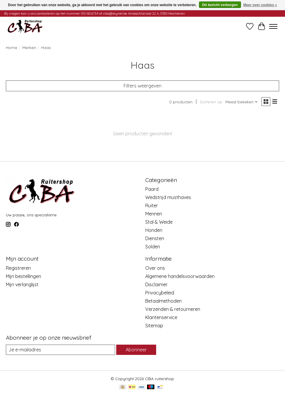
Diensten (154, 238)
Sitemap (154, 325)
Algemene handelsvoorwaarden (180, 276)
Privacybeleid (159, 293)
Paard (151, 189)
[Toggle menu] (273, 26)
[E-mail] (60, 350)
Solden (152, 247)
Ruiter (151, 205)
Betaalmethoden (163, 301)
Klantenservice (161, 317)
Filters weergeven (142, 86)
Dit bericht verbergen (220, 5)
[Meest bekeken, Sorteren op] (241, 102)
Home (11, 47)
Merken (29, 47)
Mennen (153, 214)
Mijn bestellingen (23, 276)
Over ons (155, 268)
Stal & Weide (159, 222)
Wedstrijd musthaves (168, 197)
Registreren (18, 268)
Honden (153, 230)
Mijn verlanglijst (22, 284)
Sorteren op (211, 102)
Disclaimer (156, 284)
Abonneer (136, 350)
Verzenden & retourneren (172, 309)
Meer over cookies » (260, 5)
